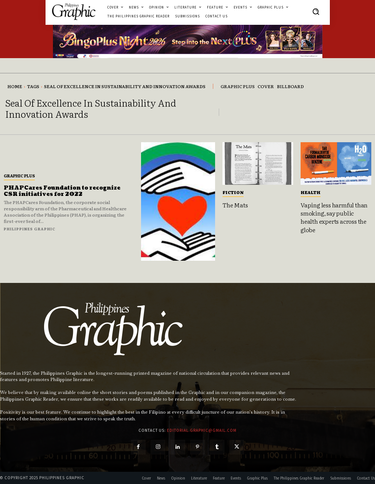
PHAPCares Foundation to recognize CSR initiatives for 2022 (62, 191)
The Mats (235, 204)
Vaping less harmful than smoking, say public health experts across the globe (334, 217)
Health (311, 192)
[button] (316, 11)
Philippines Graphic (30, 228)
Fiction (233, 192)
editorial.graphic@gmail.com (202, 430)
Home (14, 86)
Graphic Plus (19, 175)
